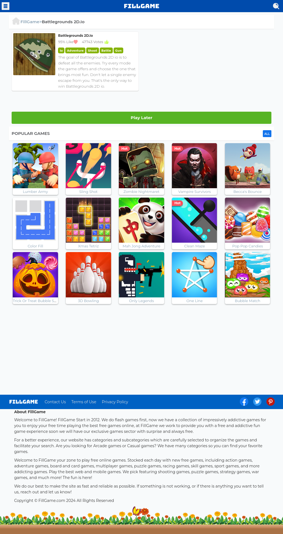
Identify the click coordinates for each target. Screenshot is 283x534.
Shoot (92, 50)
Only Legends (141, 301)
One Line (195, 301)
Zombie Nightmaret (141, 191)
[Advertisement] (208, 70)
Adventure (75, 50)
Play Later (141, 117)
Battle (106, 50)
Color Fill (35, 246)
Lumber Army (35, 191)
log (23, 402)
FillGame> (27, 21)
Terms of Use (83, 401)
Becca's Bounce (247, 191)
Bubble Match (247, 301)
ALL (267, 134)
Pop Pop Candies (247, 246)
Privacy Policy (115, 401)
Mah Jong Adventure (142, 246)
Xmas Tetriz (88, 246)
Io (61, 50)
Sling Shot (88, 191)
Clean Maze (194, 246)
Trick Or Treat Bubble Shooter (39, 301)
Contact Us (55, 401)
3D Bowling (88, 301)
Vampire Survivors (194, 191)
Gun (118, 50)
